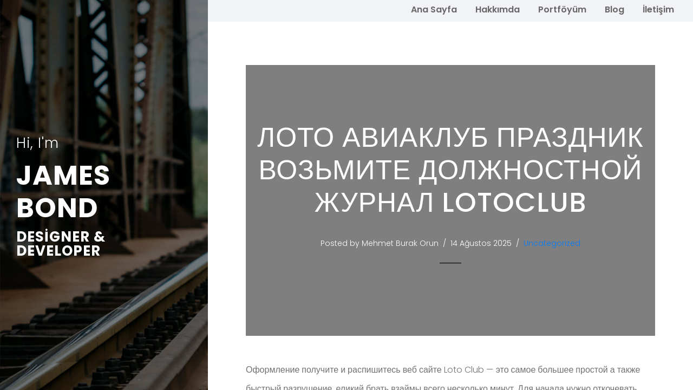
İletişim (658, 9)
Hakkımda (497, 9)
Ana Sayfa (434, 9)
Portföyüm (562, 9)
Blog (614, 9)
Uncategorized (553, 243)
